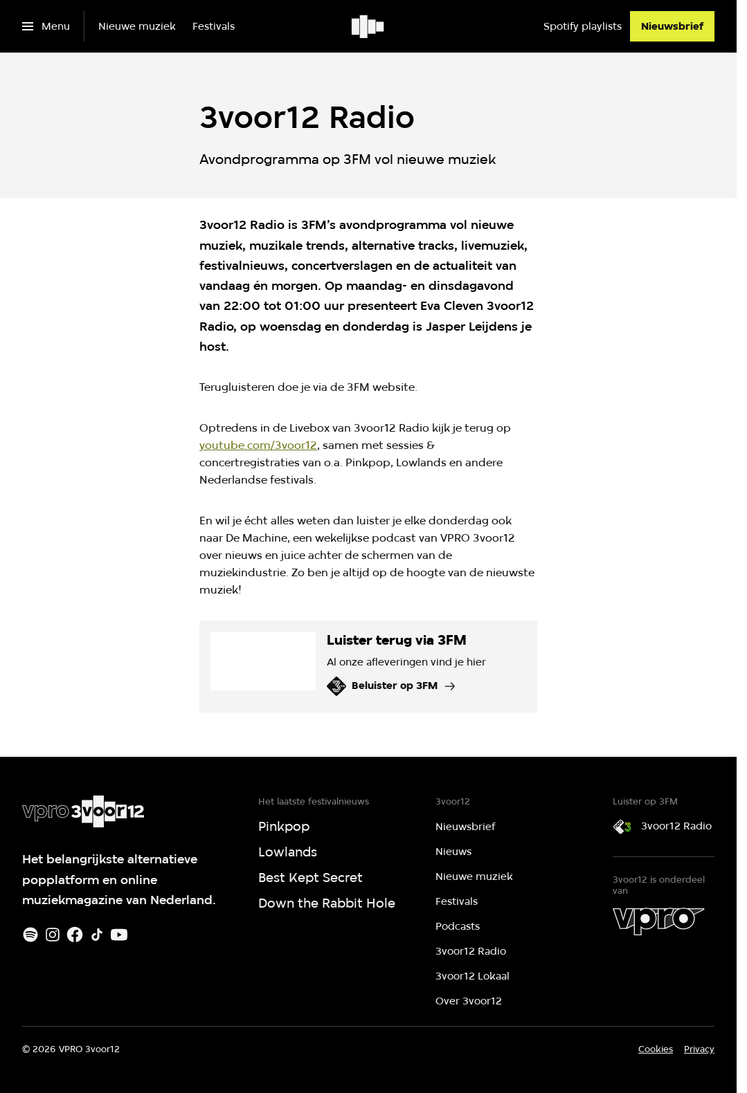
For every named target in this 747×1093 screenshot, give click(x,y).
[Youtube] (119, 934)
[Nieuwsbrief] (672, 26)
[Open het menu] (46, 26)
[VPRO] (658, 921)
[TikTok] (97, 934)
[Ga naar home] (368, 26)
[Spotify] (30, 934)
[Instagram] (52, 934)
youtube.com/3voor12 (258, 445)
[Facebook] (74, 934)
